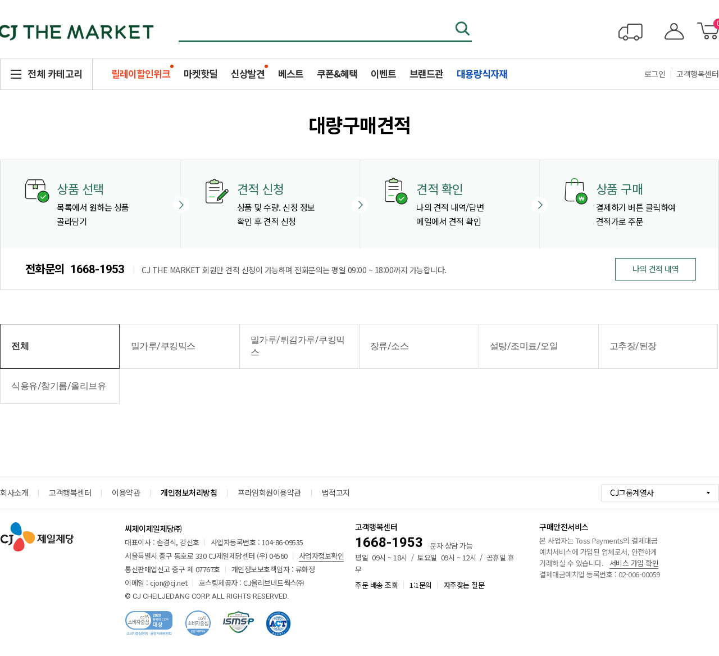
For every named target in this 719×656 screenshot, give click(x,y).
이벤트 (383, 73)
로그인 (655, 73)
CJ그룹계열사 (632, 492)
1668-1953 (97, 269)
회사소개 (14, 492)
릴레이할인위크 (140, 73)
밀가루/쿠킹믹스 (163, 346)
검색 (463, 29)
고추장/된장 (633, 346)
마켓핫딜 (200, 73)
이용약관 (126, 492)
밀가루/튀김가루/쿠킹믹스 (298, 346)
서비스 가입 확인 (634, 563)
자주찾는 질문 (464, 585)
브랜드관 (426, 73)
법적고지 (336, 492)
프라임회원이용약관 (269, 492)
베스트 (290, 73)
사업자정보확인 (321, 555)
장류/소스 (389, 346)
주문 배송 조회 (376, 585)
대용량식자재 (482, 73)
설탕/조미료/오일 (524, 346)
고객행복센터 (70, 492)
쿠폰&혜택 (337, 73)
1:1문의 (420, 585)
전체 (20, 346)
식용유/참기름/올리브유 (58, 386)
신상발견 (248, 73)
